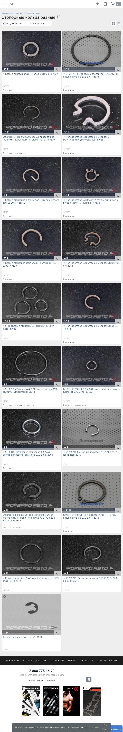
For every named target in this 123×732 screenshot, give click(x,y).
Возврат (73, 660)
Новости (88, 660)
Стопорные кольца (33, 13)
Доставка (41, 660)
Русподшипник (7, 13)
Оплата (27, 660)
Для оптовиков (107, 660)
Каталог (19, 13)
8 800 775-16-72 (42, 671)
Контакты (12, 660)
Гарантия (58, 660)
